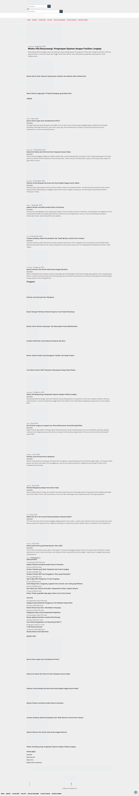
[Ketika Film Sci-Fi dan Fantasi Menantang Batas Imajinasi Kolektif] (38, 505)
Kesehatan (29, 150)
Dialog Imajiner (59, 20)
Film (28, 236)
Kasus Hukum (71, 20)
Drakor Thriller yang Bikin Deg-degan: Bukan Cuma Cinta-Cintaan (49, 593)
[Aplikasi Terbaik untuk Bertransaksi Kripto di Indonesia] (35, 199)
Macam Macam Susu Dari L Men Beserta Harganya (44, 608)
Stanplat (29, 755)
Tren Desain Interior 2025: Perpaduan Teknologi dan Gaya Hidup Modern (51, 370)
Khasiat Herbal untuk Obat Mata (37, 632)
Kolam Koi (30, 760)
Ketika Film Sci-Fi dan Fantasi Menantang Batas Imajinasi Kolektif (51, 517)
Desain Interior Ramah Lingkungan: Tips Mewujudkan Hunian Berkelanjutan (52, 326)
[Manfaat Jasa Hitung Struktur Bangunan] (38, 445)
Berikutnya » (36, 558)
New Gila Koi (31, 757)
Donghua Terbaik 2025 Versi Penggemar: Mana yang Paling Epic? (49, 574)
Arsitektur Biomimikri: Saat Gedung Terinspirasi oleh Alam (46, 341)
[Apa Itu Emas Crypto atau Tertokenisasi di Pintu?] (38, 109)
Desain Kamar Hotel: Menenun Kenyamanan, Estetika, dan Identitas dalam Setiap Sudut (56, 76)
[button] (49, 6)
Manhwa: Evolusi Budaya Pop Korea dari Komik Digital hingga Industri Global (56, 183)
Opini (29, 20)
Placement (29, 181)
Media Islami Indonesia (34, 762)
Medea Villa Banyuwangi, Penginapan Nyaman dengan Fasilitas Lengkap (64, 48)
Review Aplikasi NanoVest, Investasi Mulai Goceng (43, 617)
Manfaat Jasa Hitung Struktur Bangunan (40, 297)
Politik (49, 20)
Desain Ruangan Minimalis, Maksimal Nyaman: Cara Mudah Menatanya (51, 312)
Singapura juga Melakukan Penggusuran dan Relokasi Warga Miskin (49, 603)
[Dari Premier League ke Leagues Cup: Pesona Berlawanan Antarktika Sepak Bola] (38, 414)
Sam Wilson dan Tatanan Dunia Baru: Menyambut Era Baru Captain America (52, 588)
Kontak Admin (83, 20)
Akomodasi (31, 46)
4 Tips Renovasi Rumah (34, 627)
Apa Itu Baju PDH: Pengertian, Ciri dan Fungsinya (43, 579)
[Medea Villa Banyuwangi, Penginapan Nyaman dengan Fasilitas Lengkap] (38, 383)
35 (31, 558)
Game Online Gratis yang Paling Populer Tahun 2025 (46, 546)
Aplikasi (29, 485)
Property (29, 454)
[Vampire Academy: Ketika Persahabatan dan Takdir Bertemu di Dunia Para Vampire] (38, 227)
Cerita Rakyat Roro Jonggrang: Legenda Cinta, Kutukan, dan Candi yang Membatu (55, 584)
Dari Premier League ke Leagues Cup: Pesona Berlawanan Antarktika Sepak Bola (57, 425)
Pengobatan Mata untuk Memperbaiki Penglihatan (44, 612)
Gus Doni (30, 123)
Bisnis (28, 118)
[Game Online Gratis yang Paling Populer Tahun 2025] (38, 534)
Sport (28, 423)
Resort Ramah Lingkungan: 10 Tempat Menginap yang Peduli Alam (49, 93)
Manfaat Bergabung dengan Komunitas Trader (44, 488)
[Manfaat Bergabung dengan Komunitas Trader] (38, 476)
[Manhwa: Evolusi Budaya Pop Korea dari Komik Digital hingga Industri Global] (38, 171)
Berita (34, 20)
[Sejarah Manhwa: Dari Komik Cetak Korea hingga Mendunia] (38, 258)
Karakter (42, 20)
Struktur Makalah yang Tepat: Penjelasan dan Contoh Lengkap (48, 569)
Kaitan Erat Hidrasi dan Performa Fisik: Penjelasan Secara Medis (51, 152)
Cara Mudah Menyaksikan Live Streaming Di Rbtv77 (44, 622)
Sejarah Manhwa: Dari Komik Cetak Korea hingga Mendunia (49, 269)
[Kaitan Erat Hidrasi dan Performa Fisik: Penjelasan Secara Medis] (38, 140)
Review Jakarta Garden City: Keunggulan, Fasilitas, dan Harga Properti (50, 355)
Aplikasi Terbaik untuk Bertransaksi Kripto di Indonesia (47, 207)
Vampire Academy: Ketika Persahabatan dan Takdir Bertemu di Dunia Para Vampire (59, 238)
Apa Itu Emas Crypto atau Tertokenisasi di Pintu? (45, 121)
